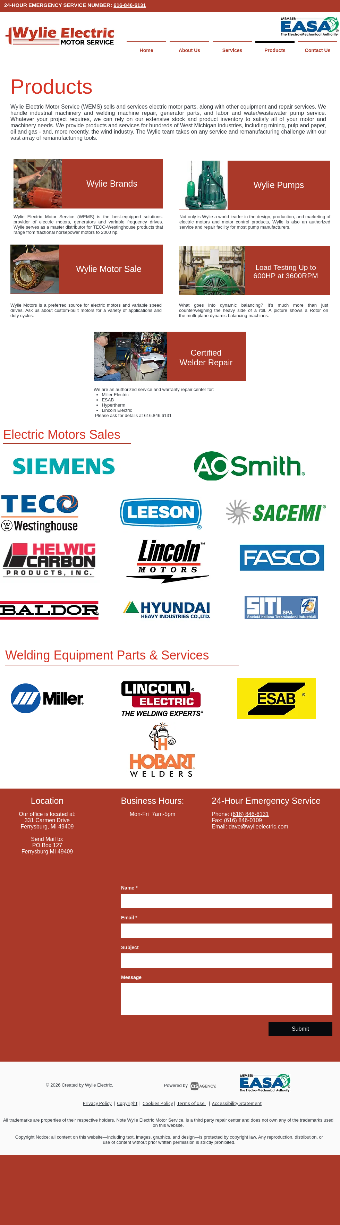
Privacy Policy (97, 1103)
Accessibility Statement (237, 1103)
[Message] (226, 999)
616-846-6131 (129, 5)
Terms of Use (191, 1103)
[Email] (224, 931)
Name (129, 888)
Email (129, 918)
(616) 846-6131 (250, 814)
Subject (130, 947)
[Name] (224, 901)
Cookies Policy (158, 1103)
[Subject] (224, 961)
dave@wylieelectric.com (258, 827)
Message (131, 977)
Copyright (127, 1103)
